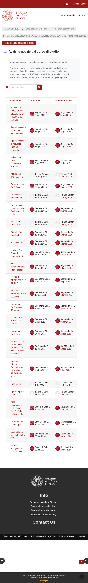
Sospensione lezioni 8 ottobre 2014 (18, 435)
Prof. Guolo (16, 384)
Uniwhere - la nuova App (17, 423)
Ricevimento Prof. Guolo (16, 223)
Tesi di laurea (17, 243)
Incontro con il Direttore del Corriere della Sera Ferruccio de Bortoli (17, 347)
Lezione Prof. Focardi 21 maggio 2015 (17, 253)
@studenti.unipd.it (28, 71)
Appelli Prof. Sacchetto (16, 233)
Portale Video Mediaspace (43, 510)
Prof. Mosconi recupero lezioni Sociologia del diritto (18, 209)
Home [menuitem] (62, 15)
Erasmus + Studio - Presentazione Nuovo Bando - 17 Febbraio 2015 (18, 369)
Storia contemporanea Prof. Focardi (18, 267)
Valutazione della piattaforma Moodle (16, 162)
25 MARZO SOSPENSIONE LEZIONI (18, 294)
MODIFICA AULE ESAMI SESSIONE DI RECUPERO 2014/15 (17, 114)
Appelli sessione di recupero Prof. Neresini (18, 130)
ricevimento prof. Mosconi (17, 175)
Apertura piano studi (17, 393)
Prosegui (44, 581)
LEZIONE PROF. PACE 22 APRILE (18, 280)
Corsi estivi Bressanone (16, 196)
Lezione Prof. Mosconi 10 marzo (17, 320)
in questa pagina (59, 77)
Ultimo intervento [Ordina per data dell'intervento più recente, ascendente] (63, 101)
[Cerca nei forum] (23, 87)
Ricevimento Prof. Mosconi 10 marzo (17, 307)
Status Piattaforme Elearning (43, 514)
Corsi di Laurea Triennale (37, 29)
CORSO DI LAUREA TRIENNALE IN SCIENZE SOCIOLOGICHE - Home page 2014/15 (46, 36)
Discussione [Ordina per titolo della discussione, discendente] (15, 101)
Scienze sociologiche (64, 29)
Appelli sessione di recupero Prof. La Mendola (18, 145)
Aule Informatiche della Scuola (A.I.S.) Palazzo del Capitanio (18, 408)
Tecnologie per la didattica (43, 506)
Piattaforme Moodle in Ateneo (43, 502)
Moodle (82, 536)
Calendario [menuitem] (72, 15)
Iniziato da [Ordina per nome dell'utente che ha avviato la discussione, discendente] (35, 101)
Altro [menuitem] (81, 15)
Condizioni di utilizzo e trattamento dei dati (44, 577)
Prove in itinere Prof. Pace (18, 185)
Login (83, 4)
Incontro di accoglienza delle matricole (17, 448)
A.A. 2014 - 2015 (11, 29)
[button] (68, 4)
